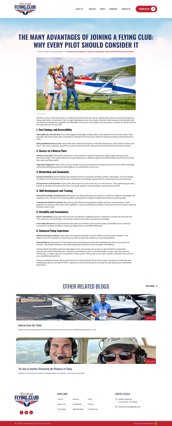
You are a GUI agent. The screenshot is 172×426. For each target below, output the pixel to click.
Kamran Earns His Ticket (30, 325)
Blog (46, 52)
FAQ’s (90, 404)
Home (40, 52)
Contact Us (126, 9)
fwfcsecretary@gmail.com (130, 407)
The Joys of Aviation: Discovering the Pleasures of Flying (45, 368)
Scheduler (113, 9)
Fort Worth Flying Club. (29, 423)
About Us (79, 9)
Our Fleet (92, 9)
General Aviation (56, 52)
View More (151, 286)
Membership (147, 9)
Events (102, 9)
